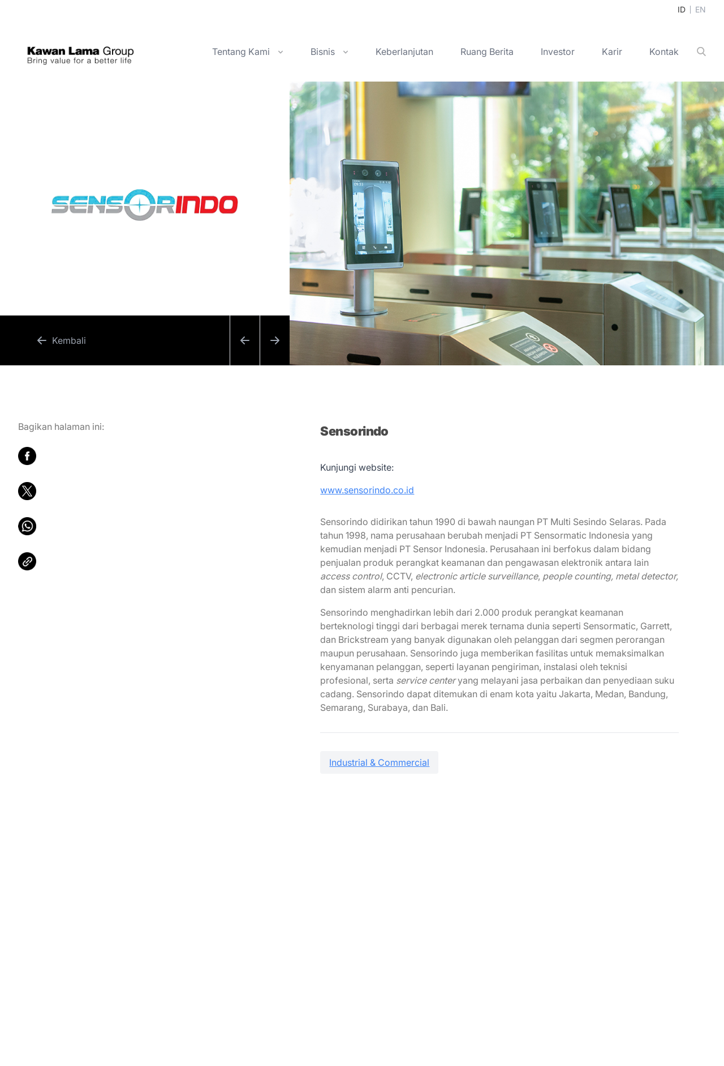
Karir (612, 51)
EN (700, 9)
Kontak (664, 51)
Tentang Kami (241, 51)
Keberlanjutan (404, 51)
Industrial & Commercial (379, 762)
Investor (558, 51)
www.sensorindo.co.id (367, 490)
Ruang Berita (487, 51)
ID (682, 9)
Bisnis (323, 51)
